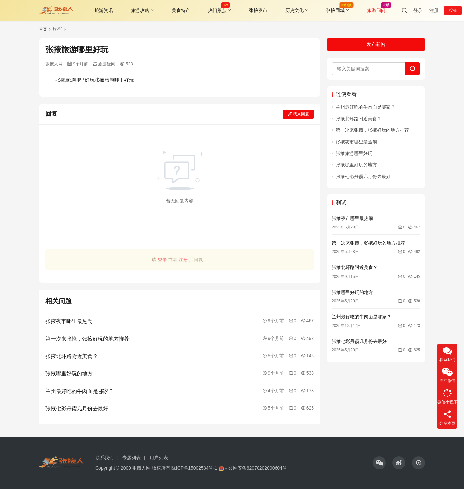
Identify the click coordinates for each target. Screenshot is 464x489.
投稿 (453, 10)
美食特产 (181, 10)
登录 (417, 10)
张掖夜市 (258, 10)
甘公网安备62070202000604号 (255, 468)
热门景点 (217, 10)
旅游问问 (376, 10)
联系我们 (104, 457)
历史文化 (294, 10)
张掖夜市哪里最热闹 (356, 141)
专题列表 (131, 457)
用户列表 (159, 457)
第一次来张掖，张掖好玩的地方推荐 (372, 130)
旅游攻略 (140, 10)
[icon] (379, 462)
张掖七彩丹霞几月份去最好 (363, 176)
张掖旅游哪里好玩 (354, 153)
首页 (43, 29)
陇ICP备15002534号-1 (194, 468)
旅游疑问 (106, 63)
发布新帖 (376, 44)
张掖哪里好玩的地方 (356, 164)
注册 (433, 10)
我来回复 (298, 114)
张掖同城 (335, 10)
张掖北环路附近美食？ (359, 118)
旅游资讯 (104, 10)
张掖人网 (53, 63)
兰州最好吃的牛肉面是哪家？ (365, 107)
